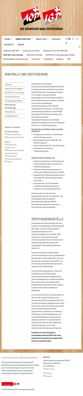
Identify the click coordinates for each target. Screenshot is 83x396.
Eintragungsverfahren (13, 100)
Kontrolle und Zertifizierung (10, 106)
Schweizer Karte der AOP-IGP (55, 51)
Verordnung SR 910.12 (14, 134)
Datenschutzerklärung (30, 358)
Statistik (8, 84)
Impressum (16, 358)
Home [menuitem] (7, 39)
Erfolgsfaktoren (11, 116)
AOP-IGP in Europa (34, 55)
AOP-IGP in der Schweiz (13, 55)
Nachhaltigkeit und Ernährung (15, 59)
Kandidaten (48, 59)
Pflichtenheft (10, 112)
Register (60, 59)
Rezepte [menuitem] (9, 44)
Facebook (48, 373)
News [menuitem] (21, 44)
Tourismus (35, 59)
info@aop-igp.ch (48, 369)
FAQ (68, 59)
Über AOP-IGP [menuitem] (23, 39)
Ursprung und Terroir (31, 51)
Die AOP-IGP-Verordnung (14, 92)
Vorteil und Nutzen (12, 96)
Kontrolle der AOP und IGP (15, 137)
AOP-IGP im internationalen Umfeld (60, 55)
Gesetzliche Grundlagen (14, 88)
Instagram (48, 376)
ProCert (9, 161)
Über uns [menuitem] (41, 39)
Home (3, 358)
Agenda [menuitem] (56, 39)
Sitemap (9, 358)
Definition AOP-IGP (11, 51)
